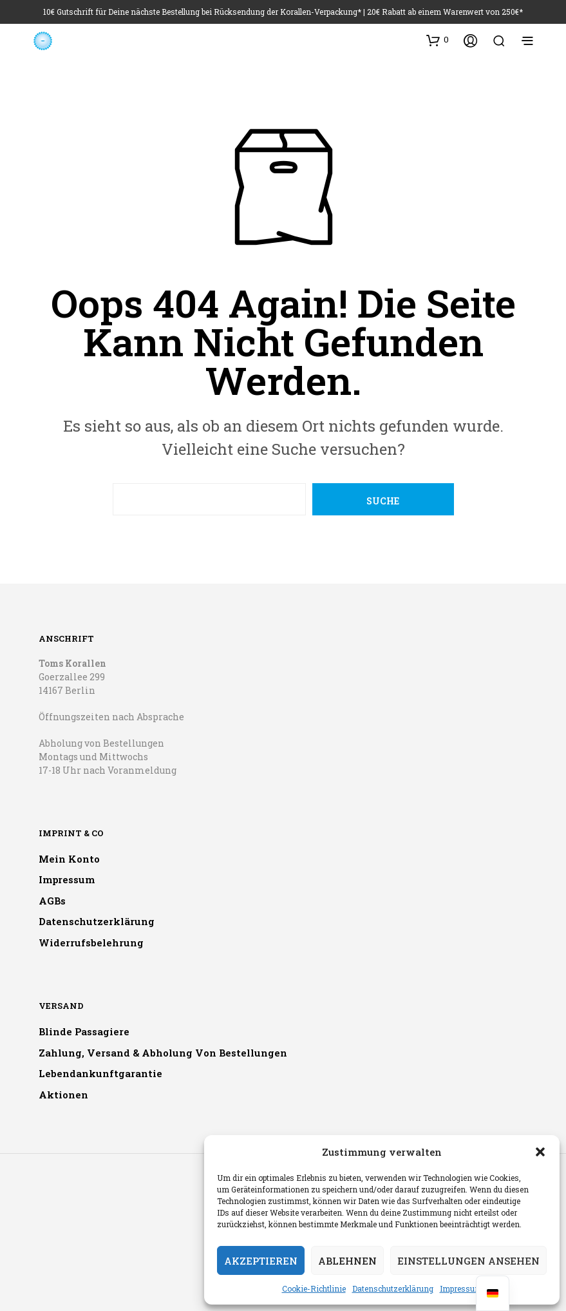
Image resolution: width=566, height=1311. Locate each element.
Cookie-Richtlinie (314, 1288)
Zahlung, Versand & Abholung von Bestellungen (163, 1052)
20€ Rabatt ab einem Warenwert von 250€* (445, 11)
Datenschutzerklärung (392, 1288)
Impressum (461, 1288)
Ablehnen (347, 1260)
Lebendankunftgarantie (100, 1073)
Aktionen (63, 1094)
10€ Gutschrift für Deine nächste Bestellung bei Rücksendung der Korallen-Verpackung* (202, 11)
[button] (540, 1151)
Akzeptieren (260, 1260)
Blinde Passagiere (84, 1031)
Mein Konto (69, 858)
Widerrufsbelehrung (91, 942)
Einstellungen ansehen (468, 1260)
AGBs (52, 900)
